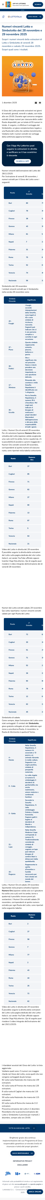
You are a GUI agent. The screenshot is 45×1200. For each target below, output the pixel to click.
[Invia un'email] (36, 103)
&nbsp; (22, 587)
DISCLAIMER (22, 1165)
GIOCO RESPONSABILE (22, 1153)
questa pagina (35, 1184)
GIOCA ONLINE (34, 16)
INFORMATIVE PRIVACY (22, 1161)
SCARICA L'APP (22, 161)
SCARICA (38, 4)
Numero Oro (30, 433)
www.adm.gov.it (21, 1184)
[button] (3, 16)
